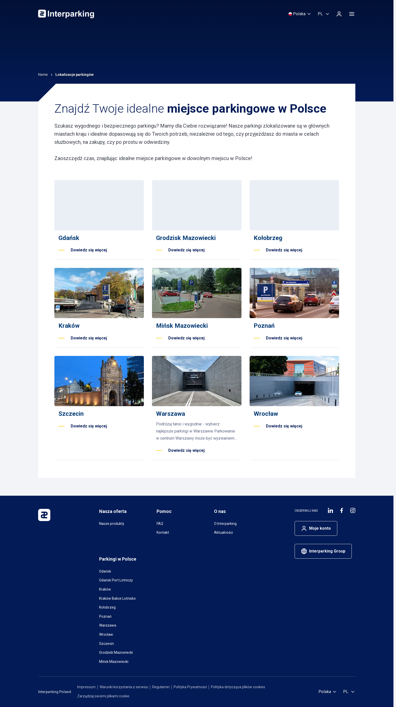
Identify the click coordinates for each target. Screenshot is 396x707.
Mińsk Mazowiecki (113, 662)
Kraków (105, 589)
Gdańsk (105, 571)
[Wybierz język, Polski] (324, 14)
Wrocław (106, 634)
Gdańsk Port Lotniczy (116, 580)
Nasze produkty (111, 524)
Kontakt (163, 532)
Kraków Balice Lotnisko (117, 598)
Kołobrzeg (107, 607)
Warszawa (107, 625)
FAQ (160, 524)
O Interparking (225, 524)
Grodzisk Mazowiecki (116, 652)
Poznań (105, 616)
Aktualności (223, 532)
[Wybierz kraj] (300, 14)
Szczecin (106, 644)
